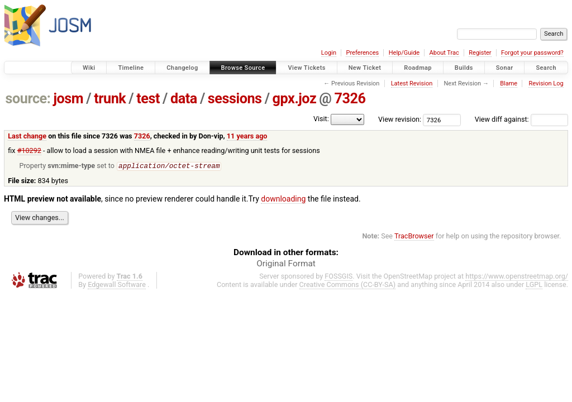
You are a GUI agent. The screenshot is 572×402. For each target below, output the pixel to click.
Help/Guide (404, 52)
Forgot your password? (532, 52)
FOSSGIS (338, 276)
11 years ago (247, 136)
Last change (27, 136)
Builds (464, 67)
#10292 (29, 150)
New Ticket (365, 67)
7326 (349, 98)
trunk (110, 98)
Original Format (286, 264)
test (148, 98)
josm (68, 98)
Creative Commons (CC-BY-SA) (347, 285)
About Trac (444, 52)
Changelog (182, 67)
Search (546, 67)
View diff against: (521, 119)
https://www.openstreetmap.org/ (516, 276)
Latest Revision (412, 83)
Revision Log (545, 83)
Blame (508, 83)
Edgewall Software (117, 285)
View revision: (399, 119)
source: (28, 98)
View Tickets (306, 67)
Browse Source (243, 67)
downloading (283, 199)
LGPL (534, 285)
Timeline (131, 67)
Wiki (89, 67)
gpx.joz (295, 98)
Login (328, 52)
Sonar (504, 67)
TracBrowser (414, 236)
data (183, 98)
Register (480, 52)
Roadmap (418, 67)
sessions (235, 98)
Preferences (362, 52)
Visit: (321, 118)
